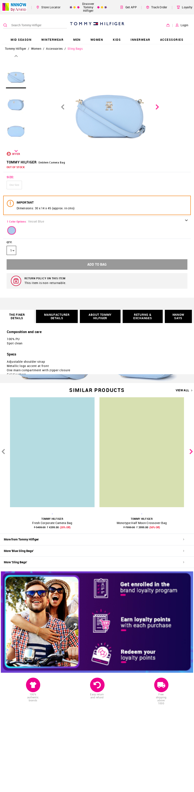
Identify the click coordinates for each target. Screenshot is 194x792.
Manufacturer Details (56, 316)
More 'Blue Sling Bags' (94, 551)
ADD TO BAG (97, 264)
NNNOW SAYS (178, 316)
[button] (11, 230)
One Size (14, 184)
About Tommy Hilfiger (100, 316)
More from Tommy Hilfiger (94, 539)
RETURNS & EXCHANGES (142, 316)
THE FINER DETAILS (17, 316)
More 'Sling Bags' (94, 562)
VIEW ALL (184, 390)
